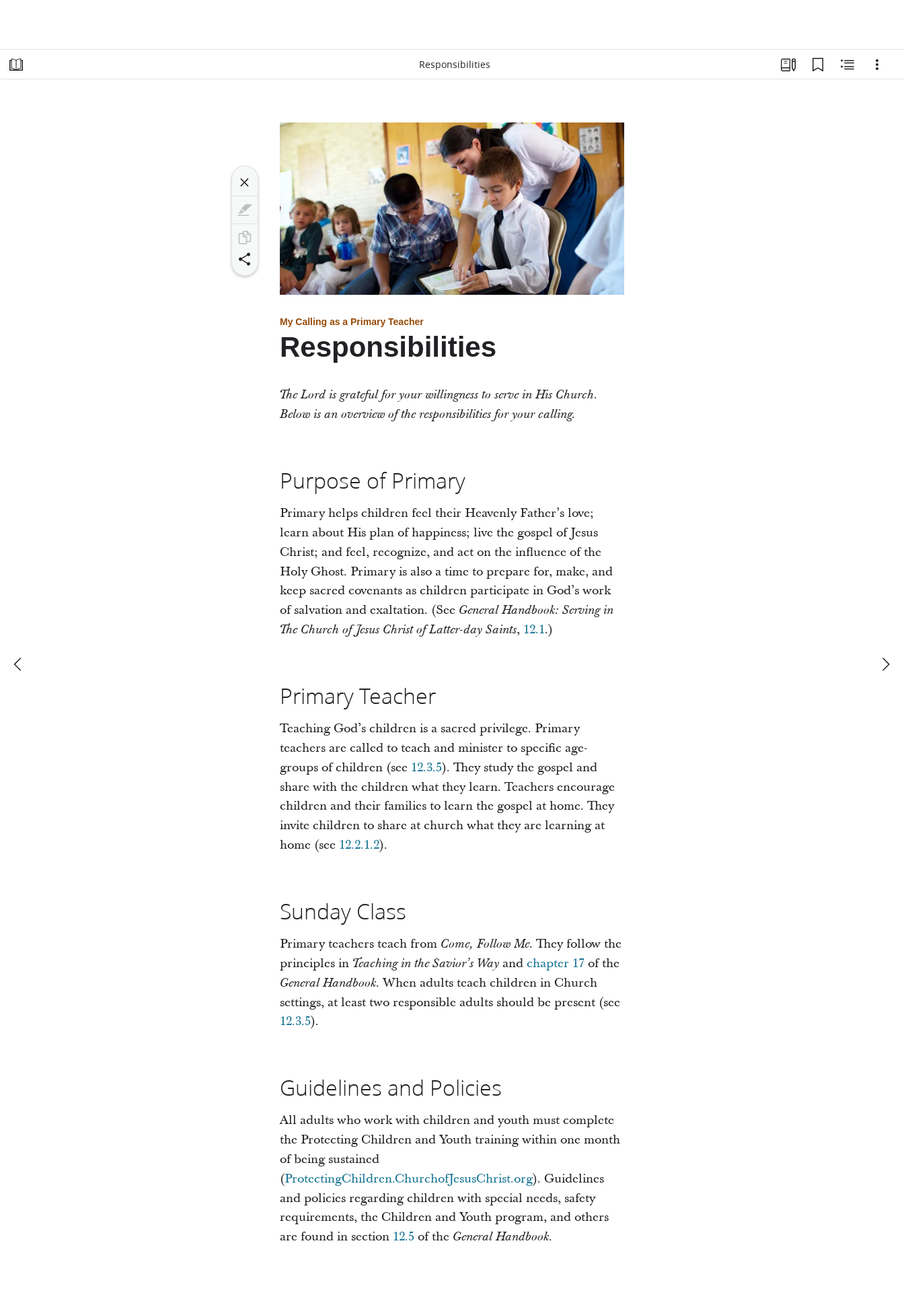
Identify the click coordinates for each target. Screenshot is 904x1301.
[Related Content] (847, 64)
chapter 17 (556, 963)
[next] (885, 664)
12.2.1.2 (359, 845)
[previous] (18, 664)
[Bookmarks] (817, 64)
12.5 (403, 1236)
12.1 (534, 629)
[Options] (877, 64)
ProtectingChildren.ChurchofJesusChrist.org (409, 1178)
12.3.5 (426, 767)
